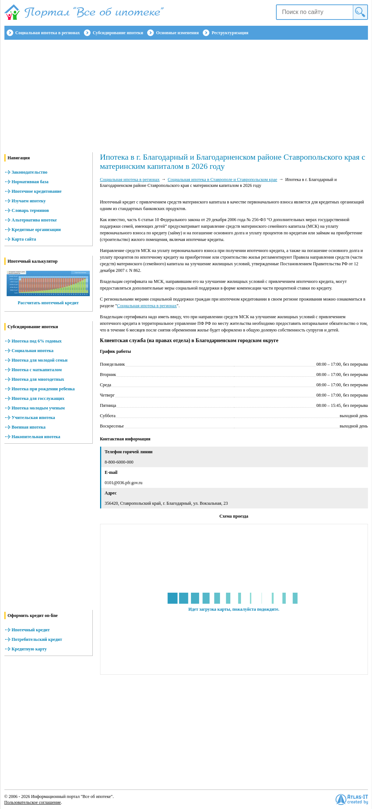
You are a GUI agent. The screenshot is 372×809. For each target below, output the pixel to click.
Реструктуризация (230, 32)
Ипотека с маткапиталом (37, 369)
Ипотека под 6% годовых (37, 341)
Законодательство (29, 172)
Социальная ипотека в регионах (47, 32)
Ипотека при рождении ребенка (43, 388)
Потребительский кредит (37, 639)
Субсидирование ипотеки (118, 32)
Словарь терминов (30, 210)
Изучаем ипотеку (29, 200)
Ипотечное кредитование (37, 191)
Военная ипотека (29, 427)
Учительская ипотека (33, 417)
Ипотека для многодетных (38, 379)
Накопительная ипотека (36, 436)
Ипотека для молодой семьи (40, 360)
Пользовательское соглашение (32, 802)
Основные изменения (177, 32)
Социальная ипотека (33, 350)
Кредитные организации (36, 229)
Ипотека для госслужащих (38, 398)
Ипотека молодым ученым (38, 408)
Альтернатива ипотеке (34, 220)
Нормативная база (30, 181)
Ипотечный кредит (31, 629)
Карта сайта (24, 239)
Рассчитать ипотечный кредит (48, 302)
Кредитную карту (29, 649)
